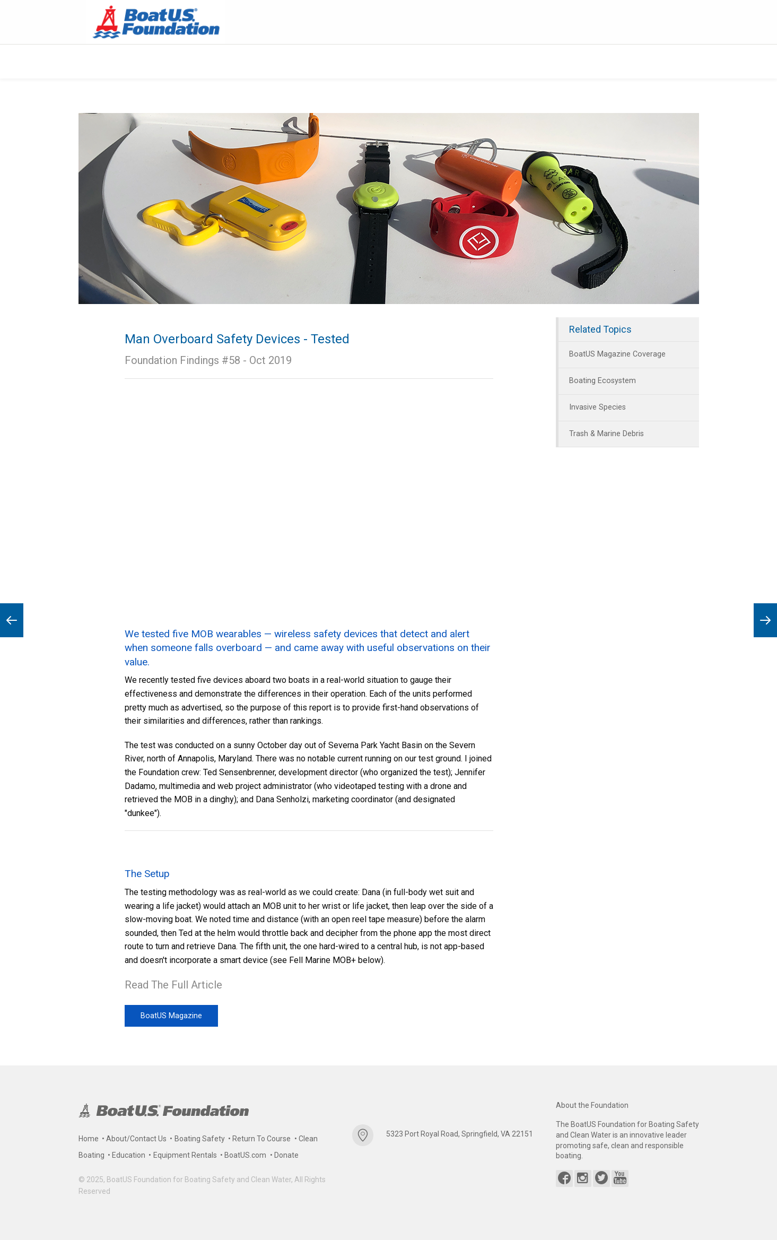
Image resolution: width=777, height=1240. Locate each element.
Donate (286, 1155)
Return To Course (261, 1138)
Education (128, 1155)
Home (88, 1138)
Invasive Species (597, 406)
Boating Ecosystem (602, 380)
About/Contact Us (136, 1138)
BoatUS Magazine (171, 1015)
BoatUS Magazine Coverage (617, 354)
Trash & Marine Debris (606, 433)
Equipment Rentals (185, 1155)
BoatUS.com (245, 1155)
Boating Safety (199, 1138)
